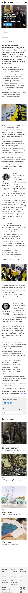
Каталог (13, 569)
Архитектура (4, 35)
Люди (21, 580)
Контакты (3, 571)
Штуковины (14, 582)
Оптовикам (4, 578)
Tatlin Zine (13, 578)
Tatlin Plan (13, 576)
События (22, 578)
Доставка (3, 576)
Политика (3, 580)
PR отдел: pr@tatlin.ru (6, 591)
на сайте (23, 393)
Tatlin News (14, 571)
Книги (12, 580)
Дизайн (21, 576)
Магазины (3, 573)
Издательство (5, 569)
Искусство (22, 573)
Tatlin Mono (14, 573)
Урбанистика (4, 37)
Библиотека (14, 584)
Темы (21, 569)
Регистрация (4, 582)
